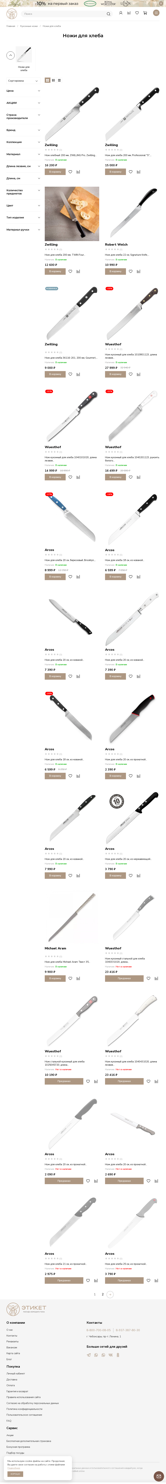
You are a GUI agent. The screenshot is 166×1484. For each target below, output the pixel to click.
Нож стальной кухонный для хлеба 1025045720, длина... (64, 1063)
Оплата (10, 1385)
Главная (10, 26)
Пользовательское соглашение (24, 1414)
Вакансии (11, 1347)
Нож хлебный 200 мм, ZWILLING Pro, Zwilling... (70, 155)
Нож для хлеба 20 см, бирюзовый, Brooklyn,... (70, 560)
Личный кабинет (15, 1373)
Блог (9, 1359)
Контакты (11, 1335)
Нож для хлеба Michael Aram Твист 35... (67, 961)
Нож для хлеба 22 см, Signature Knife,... (127, 254)
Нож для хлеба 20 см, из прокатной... (126, 759)
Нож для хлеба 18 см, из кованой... (124, 560)
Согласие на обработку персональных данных (32, 1403)
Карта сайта (13, 1353)
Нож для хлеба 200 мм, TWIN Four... (65, 254)
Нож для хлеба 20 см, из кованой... (64, 660)
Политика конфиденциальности (24, 1409)
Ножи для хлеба (24, 68)
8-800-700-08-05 (99, 1330)
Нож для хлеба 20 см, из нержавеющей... (128, 859)
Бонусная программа (18, 1447)
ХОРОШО (15, 1474)
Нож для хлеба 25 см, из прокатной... (126, 1264)
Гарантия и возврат (17, 1391)
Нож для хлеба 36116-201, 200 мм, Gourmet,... (71, 357)
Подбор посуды (15, 1453)
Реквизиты (12, 1341)
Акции (9, 1435)
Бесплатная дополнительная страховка (28, 1441)
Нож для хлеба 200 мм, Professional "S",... (128, 155)
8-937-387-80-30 (128, 1330)
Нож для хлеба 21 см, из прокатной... (66, 1264)
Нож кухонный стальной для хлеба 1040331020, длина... (125, 960)
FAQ (8, 1420)
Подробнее (13, 1468)
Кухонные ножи (29, 26)
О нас (9, 1329)
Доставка (11, 1379)
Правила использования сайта (23, 1397)
